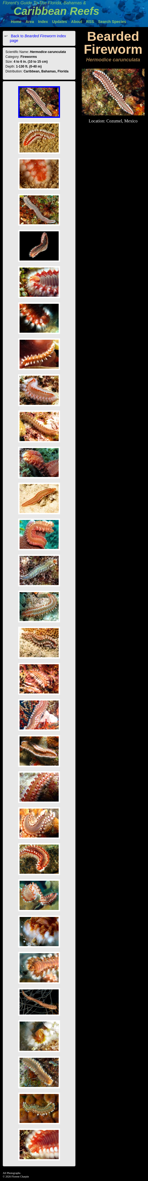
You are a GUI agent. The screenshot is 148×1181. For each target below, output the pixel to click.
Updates (59, 21)
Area (30, 21)
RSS (90, 21)
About (76, 21)
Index (43, 21)
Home (16, 21)
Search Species (112, 21)
